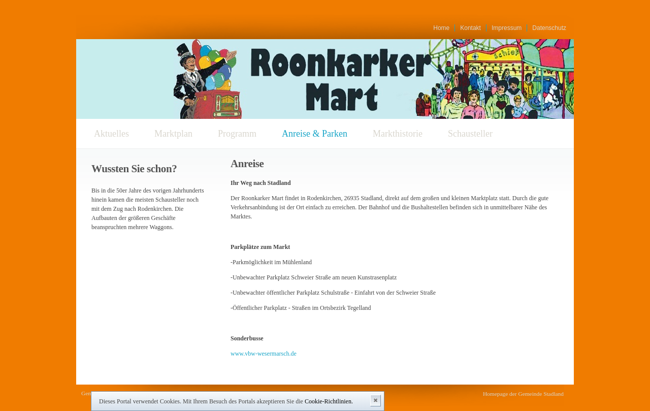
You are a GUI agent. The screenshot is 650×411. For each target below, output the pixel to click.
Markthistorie (397, 134)
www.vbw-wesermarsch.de (264, 353)
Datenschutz (549, 27)
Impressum (507, 27)
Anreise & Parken (314, 134)
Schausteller (470, 134)
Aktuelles (111, 134)
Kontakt (470, 27)
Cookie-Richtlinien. (329, 401)
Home (441, 27)
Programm (237, 134)
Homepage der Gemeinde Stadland (523, 394)
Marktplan (173, 134)
